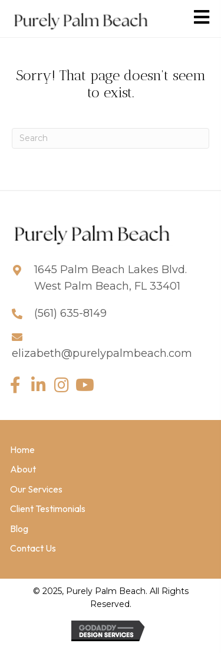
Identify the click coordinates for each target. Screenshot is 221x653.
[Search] (110, 138)
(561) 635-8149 (70, 313)
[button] (15, 386)
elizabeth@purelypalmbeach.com (102, 353)
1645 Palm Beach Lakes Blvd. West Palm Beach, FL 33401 (110, 278)
